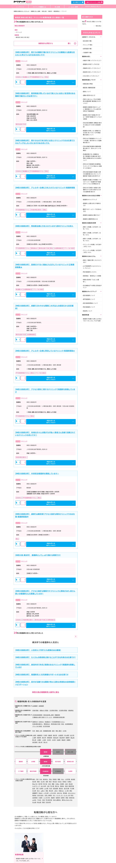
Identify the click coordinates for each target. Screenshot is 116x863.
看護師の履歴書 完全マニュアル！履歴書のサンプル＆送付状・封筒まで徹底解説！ (92, 109)
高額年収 (35, 722)
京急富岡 (55, 788)
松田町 (59, 740)
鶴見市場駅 (33, 771)
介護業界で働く (87, 52)
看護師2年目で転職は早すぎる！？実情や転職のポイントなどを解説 (92, 117)
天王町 (34, 791)
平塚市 (45, 735)
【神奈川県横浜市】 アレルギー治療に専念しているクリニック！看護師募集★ (45, 350)
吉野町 (63, 798)
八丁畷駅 (20, 771)
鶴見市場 (71, 786)
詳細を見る (45, 82)
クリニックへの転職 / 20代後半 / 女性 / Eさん (92, 245)
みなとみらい (71, 793)
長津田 (73, 779)
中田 (43, 800)
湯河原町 (35, 742)
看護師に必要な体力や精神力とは (92, 204)
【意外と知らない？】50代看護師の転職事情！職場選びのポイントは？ (92, 101)
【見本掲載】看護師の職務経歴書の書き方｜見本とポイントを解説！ (92, 148)
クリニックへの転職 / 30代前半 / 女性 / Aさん (92, 251)
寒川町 (34, 740)
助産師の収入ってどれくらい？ (92, 72)
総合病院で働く (87, 41)
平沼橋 (72, 788)
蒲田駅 (21, 761)
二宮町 (44, 740)
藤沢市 (55, 735)
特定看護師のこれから (90, 272)
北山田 (34, 802)
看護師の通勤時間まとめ (90, 219)
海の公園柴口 (57, 800)
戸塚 (37, 779)
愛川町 (41, 742)
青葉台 (62, 786)
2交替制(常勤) (53, 710)
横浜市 (50, 11)
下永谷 (39, 800)
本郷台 (69, 781)
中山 (62, 779)
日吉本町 (48, 802)
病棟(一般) (39, 731)
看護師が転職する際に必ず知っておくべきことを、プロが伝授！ (92, 320)
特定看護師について (89, 307)
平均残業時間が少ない (58, 722)
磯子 (50, 781)
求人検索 (56, 6)
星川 (38, 791)
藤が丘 (57, 786)
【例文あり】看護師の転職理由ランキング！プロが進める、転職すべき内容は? (92, 166)
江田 (48, 786)
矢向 (40, 779)
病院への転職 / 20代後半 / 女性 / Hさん (92, 240)
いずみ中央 (52, 793)
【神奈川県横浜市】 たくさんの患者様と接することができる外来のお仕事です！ (45, 657)
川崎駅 (33, 761)
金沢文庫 (66, 788)
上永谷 (34, 800)
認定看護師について (89, 295)
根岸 (47, 781)
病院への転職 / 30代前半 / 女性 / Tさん (92, 228)
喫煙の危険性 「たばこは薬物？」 (91, 281)
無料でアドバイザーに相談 (93, 2)
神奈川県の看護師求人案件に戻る (45, 692)
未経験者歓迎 (69, 724)
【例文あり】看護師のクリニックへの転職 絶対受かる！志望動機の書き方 (92, 140)
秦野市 (39, 738)
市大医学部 (49, 800)
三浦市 (34, 738)
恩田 (66, 786)
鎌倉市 (50, 735)
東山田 (39, 802)
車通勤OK (48, 722)
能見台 (61, 788)
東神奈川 (45, 779)
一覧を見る (98, 26)
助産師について (87, 311)
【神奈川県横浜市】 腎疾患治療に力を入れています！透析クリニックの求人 (44, 226)
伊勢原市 (49, 738)
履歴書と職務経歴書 (89, 88)
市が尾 (52, 786)
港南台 (64, 781)
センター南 (67, 795)
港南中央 (71, 798)
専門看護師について (89, 299)
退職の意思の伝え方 (89, 95)
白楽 (66, 784)
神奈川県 (44, 11)
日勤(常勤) (35, 710)
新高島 (65, 793)
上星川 (43, 791)
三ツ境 (67, 791)
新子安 (45, 784)
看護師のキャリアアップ (90, 199)
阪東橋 (58, 798)
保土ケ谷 (35, 784)
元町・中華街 (48, 795)
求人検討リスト (77, 2)
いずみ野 (46, 793)
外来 (33, 731)
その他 (64, 731)
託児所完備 (46, 726)
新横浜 (55, 779)
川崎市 (34, 735)
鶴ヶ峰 (51, 791)
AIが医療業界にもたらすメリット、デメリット (92, 267)
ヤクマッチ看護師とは (39, 6)
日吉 (49, 784)
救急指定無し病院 (48, 715)
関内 (38, 781)
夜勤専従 (71, 710)
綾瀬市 (68, 738)
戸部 (37, 788)
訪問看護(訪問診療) (59, 717)
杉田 (50, 788)
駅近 (62, 724)
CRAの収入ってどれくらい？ (91, 76)
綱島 (53, 784)
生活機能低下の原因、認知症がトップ (92, 286)
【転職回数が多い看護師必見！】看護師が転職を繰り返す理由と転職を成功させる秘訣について (92, 157)
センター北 (59, 795)
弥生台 (41, 793)
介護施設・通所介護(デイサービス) (42, 717)
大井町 (54, 740)
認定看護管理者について (90, 303)
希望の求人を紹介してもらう (66, 82)
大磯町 (39, 740)
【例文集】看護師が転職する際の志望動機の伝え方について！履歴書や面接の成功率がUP (92, 174)
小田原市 (60, 735)
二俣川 (56, 791)
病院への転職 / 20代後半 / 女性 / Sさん (92, 234)
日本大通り (40, 795)
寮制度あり (47, 724)
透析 (53, 731)
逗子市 (72, 735)
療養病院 (57, 715)
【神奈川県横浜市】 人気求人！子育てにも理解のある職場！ (38, 650)
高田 (43, 802)
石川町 (43, 781)
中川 (54, 795)
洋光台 (60, 781)
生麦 (33, 788)
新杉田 (55, 781)
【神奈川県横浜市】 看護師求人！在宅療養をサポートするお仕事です (41, 674)
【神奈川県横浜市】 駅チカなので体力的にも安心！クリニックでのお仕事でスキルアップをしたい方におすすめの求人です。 (45, 141)
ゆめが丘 (59, 793)
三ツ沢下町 (46, 798)
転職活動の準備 (88, 84)
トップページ (20, 6)
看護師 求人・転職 (35, 11)
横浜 (33, 779)
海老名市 (55, 738)
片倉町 (41, 798)
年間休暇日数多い (37, 724)
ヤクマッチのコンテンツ (92, 6)
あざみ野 (43, 786)
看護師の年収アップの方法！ (91, 64)
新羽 (72, 795)
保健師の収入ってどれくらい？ (92, 68)
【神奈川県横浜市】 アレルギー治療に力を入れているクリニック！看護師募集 (45, 187)
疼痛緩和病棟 (47, 731)
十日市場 (67, 779)
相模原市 (40, 735)
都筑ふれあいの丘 (67, 800)
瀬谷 (70, 791)
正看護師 (35, 706)
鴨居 (59, 779)
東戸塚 (40, 784)
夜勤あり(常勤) (44, 710)
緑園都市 (35, 793)
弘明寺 (41, 788)
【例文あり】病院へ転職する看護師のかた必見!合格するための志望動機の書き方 (92, 190)
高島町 (53, 798)
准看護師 (41, 706)
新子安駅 (58, 761)
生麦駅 (70, 771)
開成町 (64, 740)
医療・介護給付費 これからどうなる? (92, 261)
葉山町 (73, 738)
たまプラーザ (36, 786)
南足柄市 (62, 738)
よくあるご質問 (72, 6)
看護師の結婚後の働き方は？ (91, 215)
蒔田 (67, 798)
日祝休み (41, 722)
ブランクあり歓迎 (37, 726)
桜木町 (34, 781)
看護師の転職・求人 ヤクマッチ (21, 11)
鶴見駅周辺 (56, 11)
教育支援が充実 (55, 724)
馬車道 (34, 795)
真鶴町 (69, 740)
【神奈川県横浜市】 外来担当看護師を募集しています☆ (37, 473)
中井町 (49, 740)
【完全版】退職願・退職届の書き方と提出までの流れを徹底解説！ (92, 125)
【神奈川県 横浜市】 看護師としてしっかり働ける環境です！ (38, 555)
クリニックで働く (88, 45)
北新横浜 (35, 798)
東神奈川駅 (70, 761)
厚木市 (44, 738)
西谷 (47, 791)
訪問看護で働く (87, 49)
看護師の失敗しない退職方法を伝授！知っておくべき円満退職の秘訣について (92, 133)
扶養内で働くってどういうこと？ (92, 60)
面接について (87, 91)
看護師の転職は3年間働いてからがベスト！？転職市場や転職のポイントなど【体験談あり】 (92, 182)
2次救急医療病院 (37, 715)
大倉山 (57, 784)
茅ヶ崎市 (66, 735)
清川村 (45, 742)
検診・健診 (59, 731)
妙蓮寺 (62, 784)
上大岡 (46, 788)
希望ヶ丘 (61, 791)
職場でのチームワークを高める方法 (92, 210)
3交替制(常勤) (63, 710)
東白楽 (71, 784)
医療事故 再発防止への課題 (92, 276)
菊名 (50, 779)
